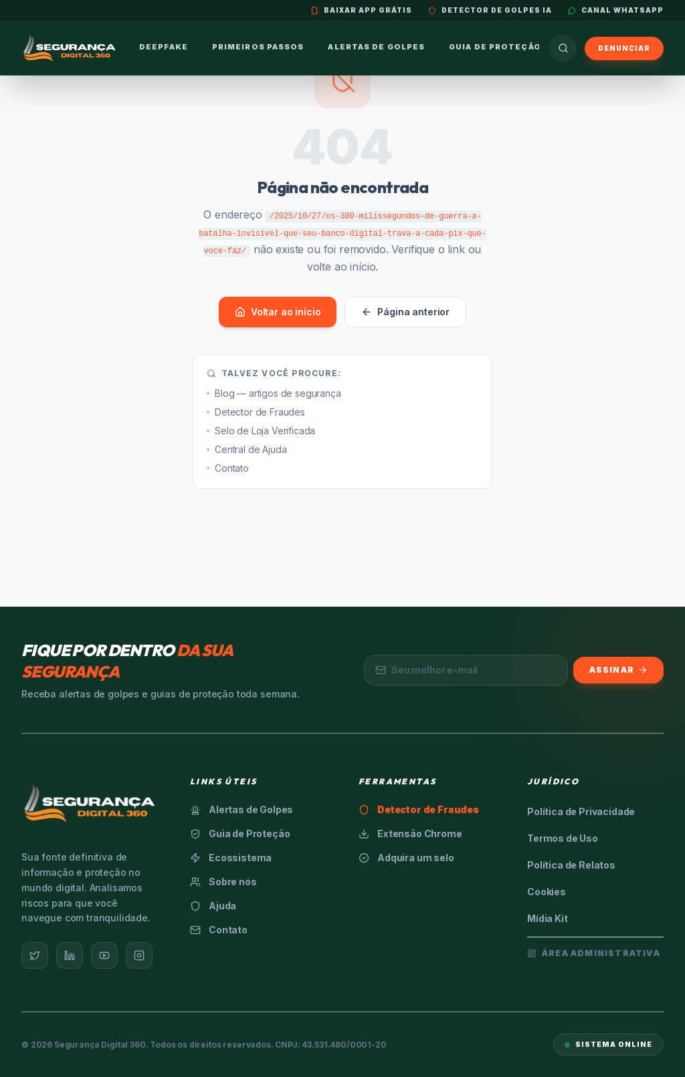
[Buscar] (563, 48)
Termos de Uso (562, 838)
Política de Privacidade (581, 811)
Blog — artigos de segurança (274, 393)
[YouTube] (104, 955)
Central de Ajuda (246, 449)
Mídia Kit (547, 918)
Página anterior (405, 311)
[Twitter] (34, 955)
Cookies (546, 891)
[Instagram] (139, 955)
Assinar (618, 670)
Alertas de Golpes (376, 46)
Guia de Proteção (495, 46)
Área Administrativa (593, 953)
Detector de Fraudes (256, 412)
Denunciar (624, 48)
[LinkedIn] (69, 955)
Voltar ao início (277, 311)
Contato (228, 468)
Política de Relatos (571, 865)
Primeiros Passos (258, 46)
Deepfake (163, 46)
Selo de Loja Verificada (261, 430)
